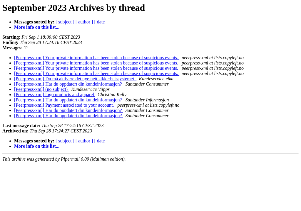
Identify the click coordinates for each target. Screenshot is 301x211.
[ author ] (84, 21)
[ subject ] (65, 21)
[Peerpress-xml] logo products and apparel (54, 94)
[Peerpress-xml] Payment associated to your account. (64, 105)
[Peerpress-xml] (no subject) (41, 89)
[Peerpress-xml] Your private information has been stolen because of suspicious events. (96, 57)
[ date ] (100, 21)
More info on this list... (36, 27)
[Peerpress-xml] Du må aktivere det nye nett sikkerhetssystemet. (75, 78)
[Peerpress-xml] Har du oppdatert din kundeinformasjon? (68, 83)
